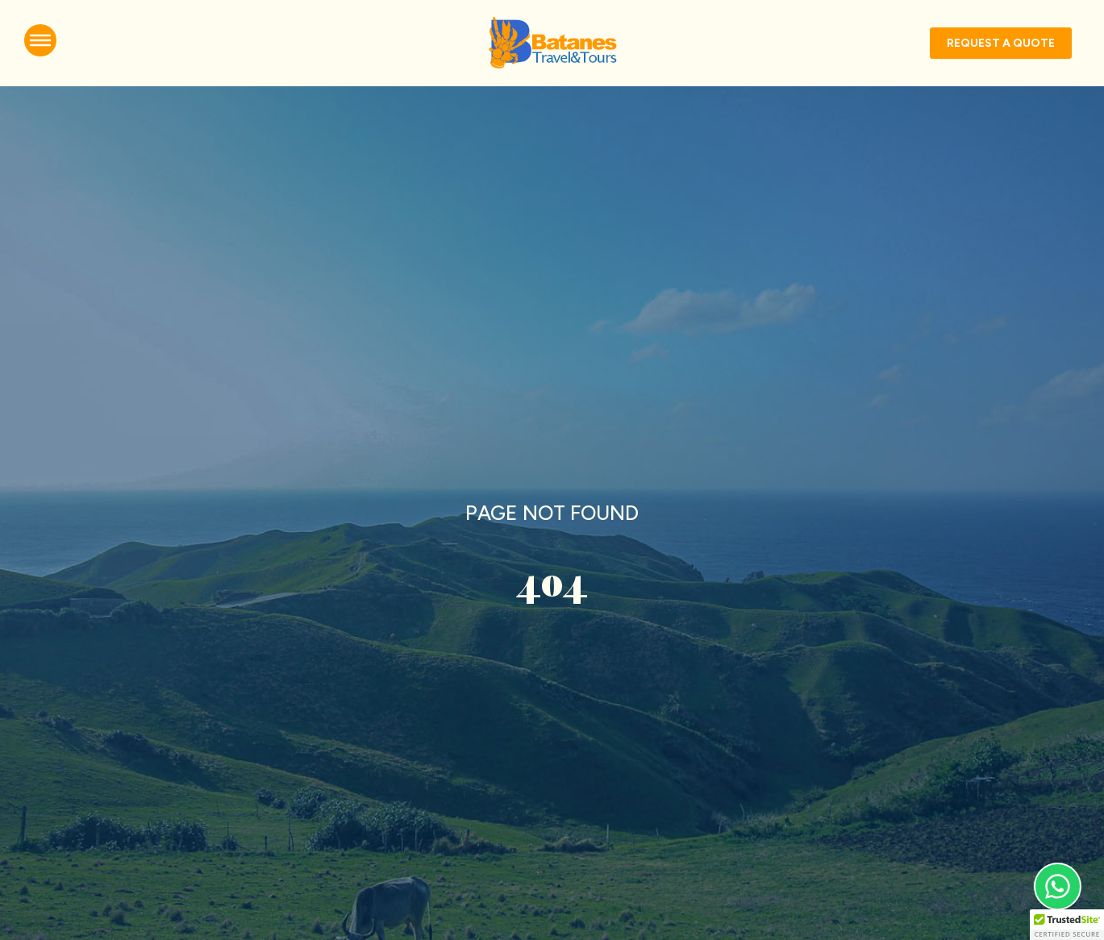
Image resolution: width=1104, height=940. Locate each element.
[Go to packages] (1001, 43)
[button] (1067, 924)
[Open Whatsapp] (1059, 886)
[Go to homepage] (552, 43)
